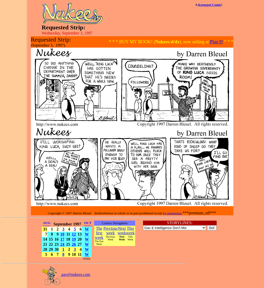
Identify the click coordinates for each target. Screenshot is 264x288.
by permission (172, 213)
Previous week (111, 230)
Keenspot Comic (209, 5)
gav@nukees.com (66, 274)
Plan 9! (216, 41)
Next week (122, 230)
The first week (99, 233)
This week (130, 230)
